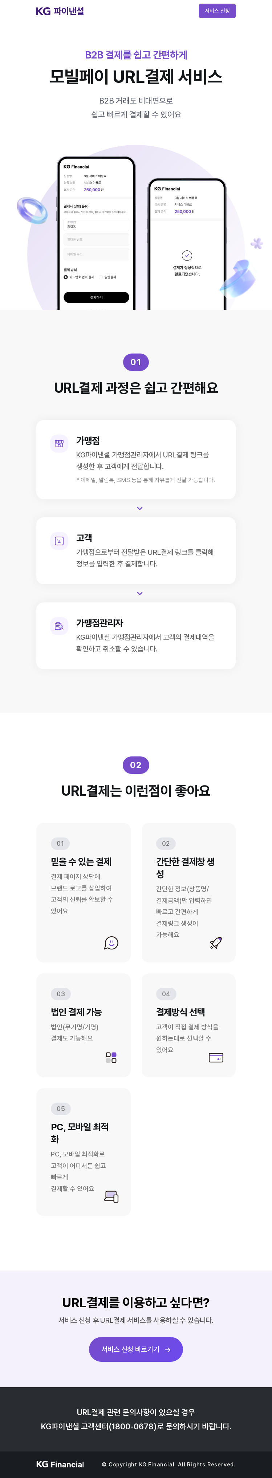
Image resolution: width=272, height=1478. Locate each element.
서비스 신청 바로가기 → (136, 1349)
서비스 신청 (217, 11)
